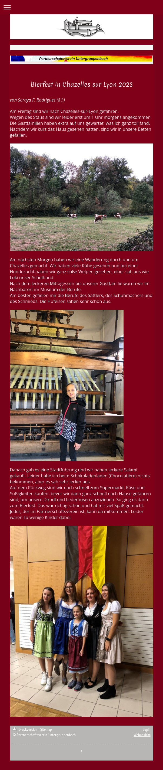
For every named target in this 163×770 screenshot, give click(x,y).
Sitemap (46, 729)
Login (147, 729)
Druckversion (25, 729)
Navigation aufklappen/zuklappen (81, 7)
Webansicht (142, 735)
